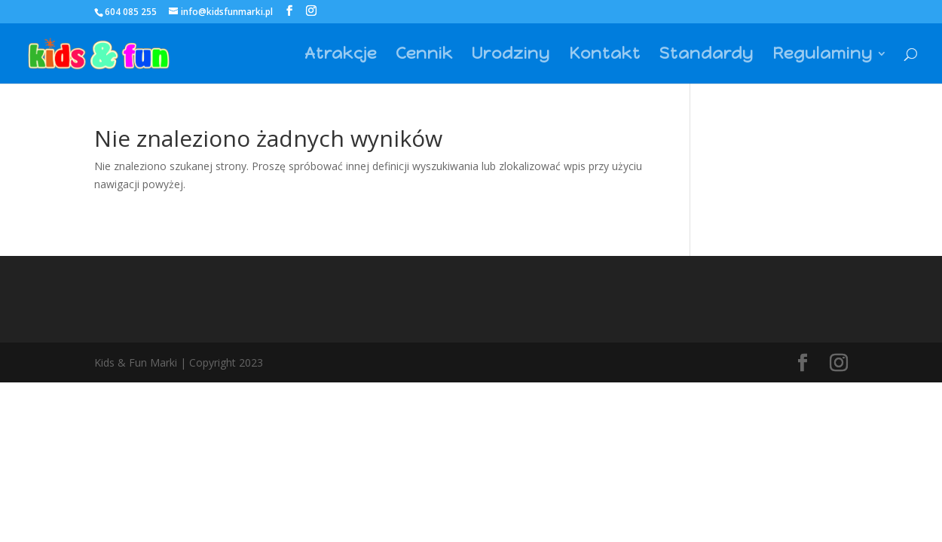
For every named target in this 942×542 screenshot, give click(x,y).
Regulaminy (822, 55)
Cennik (424, 55)
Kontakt (605, 55)
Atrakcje (340, 55)
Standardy (706, 55)
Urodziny (511, 55)
